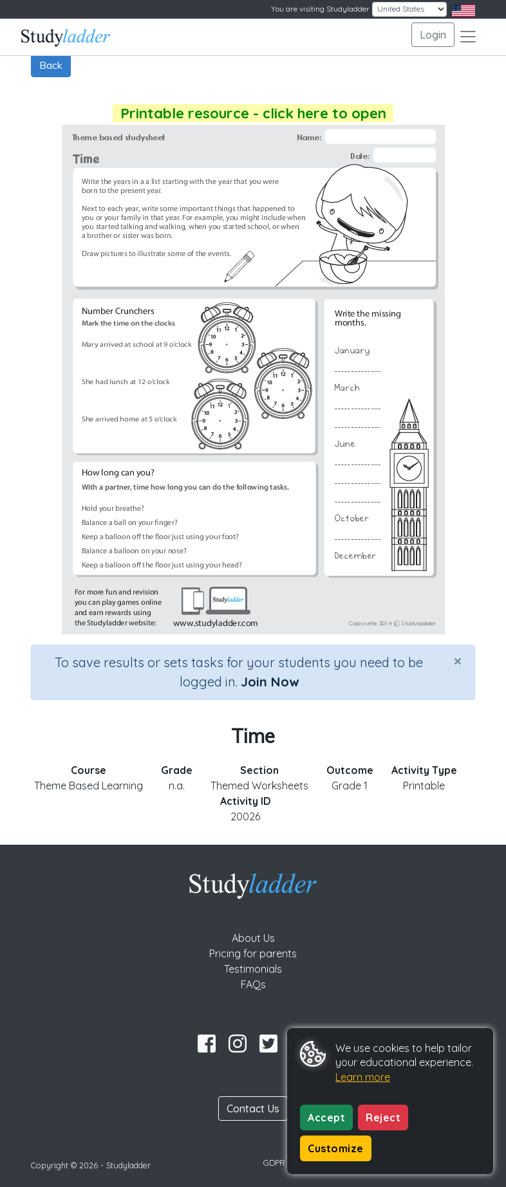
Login (433, 34)
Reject (383, 1117)
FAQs (253, 984)
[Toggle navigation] (468, 36)
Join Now (270, 682)
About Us (253, 938)
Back (50, 65)
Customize (336, 1148)
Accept (326, 1117)
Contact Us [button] (253, 1108)
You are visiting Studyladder (320, 9)
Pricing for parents (253, 953)
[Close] (457, 660)
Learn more (362, 1077)
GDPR (274, 1162)
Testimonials (253, 968)
